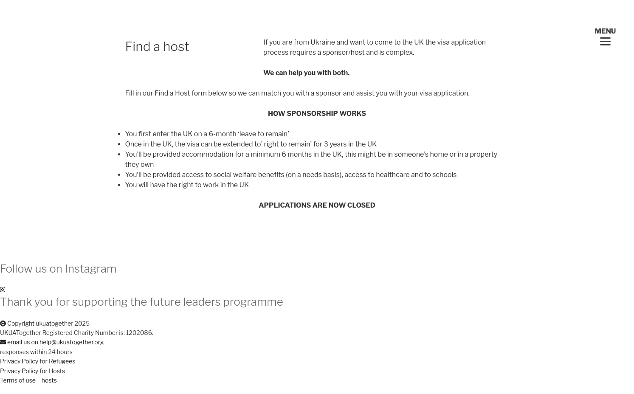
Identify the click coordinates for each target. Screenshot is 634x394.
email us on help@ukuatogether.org (52, 342)
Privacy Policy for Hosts (32, 370)
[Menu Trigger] (605, 36)
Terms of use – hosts (28, 380)
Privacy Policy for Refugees (37, 361)
